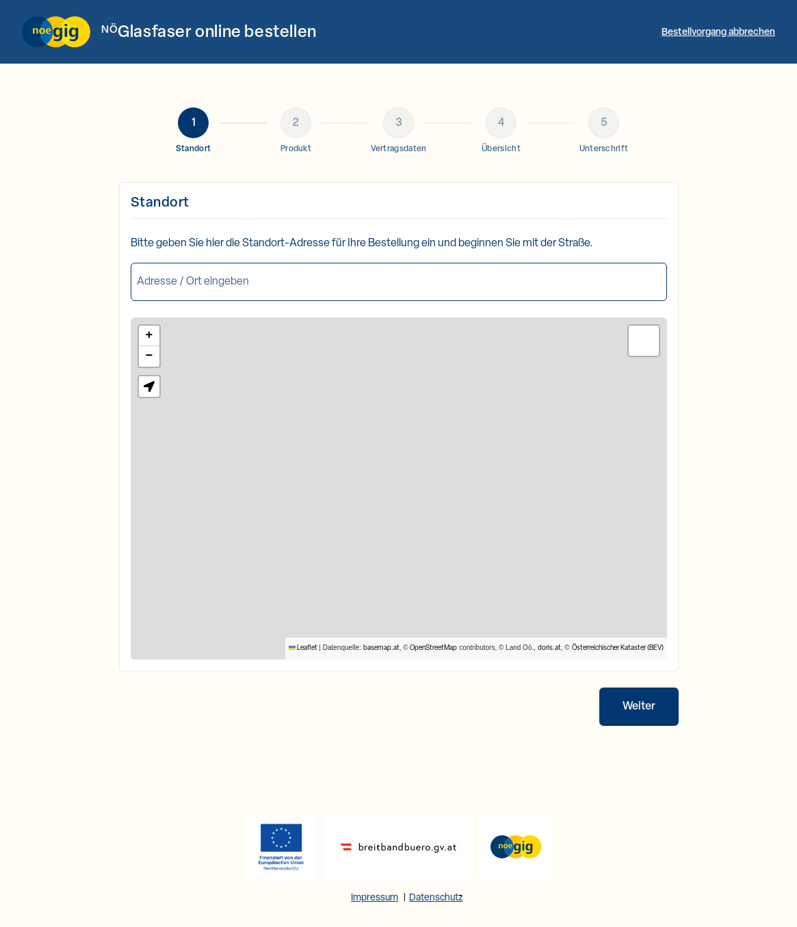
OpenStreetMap (433, 648)
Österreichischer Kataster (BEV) (618, 648)
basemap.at (381, 648)
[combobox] (399, 282)
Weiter (639, 706)
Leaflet (303, 648)
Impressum (374, 898)
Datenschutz (435, 898)
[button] (149, 336)
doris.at (549, 648)
